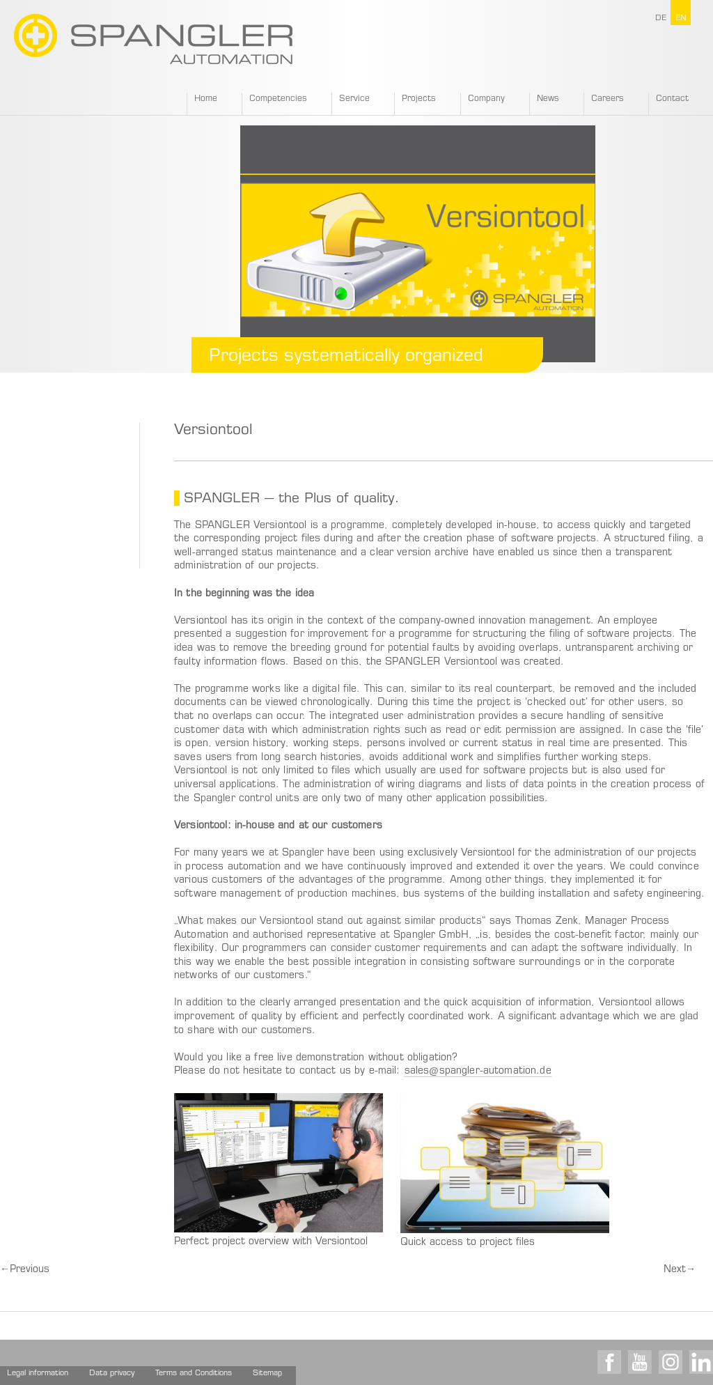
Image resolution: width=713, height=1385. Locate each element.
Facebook (609, 1362)
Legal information (37, 1373)
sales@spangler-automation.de (478, 1071)
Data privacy (111, 1373)
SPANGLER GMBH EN (153, 39)
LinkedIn (701, 1362)
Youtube (640, 1362)
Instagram (670, 1362)
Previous (24, 1270)
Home (205, 99)
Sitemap (267, 1373)
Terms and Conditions (193, 1373)
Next (680, 1270)
